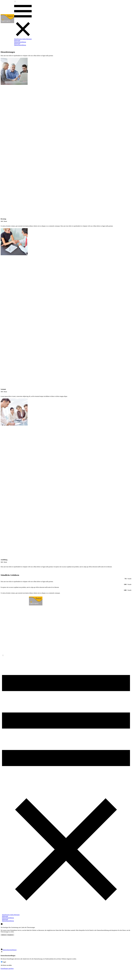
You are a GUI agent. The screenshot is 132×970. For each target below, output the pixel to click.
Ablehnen (3, 934)
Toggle (4, 962)
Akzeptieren (10, 934)
